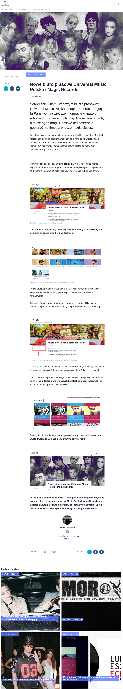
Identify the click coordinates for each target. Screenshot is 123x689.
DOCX (53, 535)
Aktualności (7, 10)
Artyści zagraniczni (42, 10)
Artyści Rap (59, 10)
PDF (44, 535)
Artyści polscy (22, 10)
